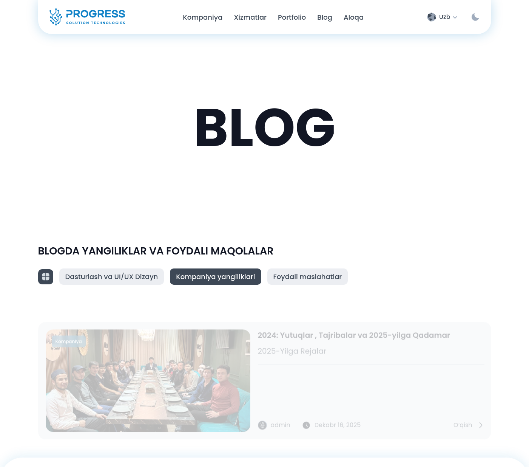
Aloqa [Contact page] (354, 17)
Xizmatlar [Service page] (250, 17)
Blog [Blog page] (324, 17)
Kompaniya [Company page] (202, 17)
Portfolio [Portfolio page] (292, 17)
